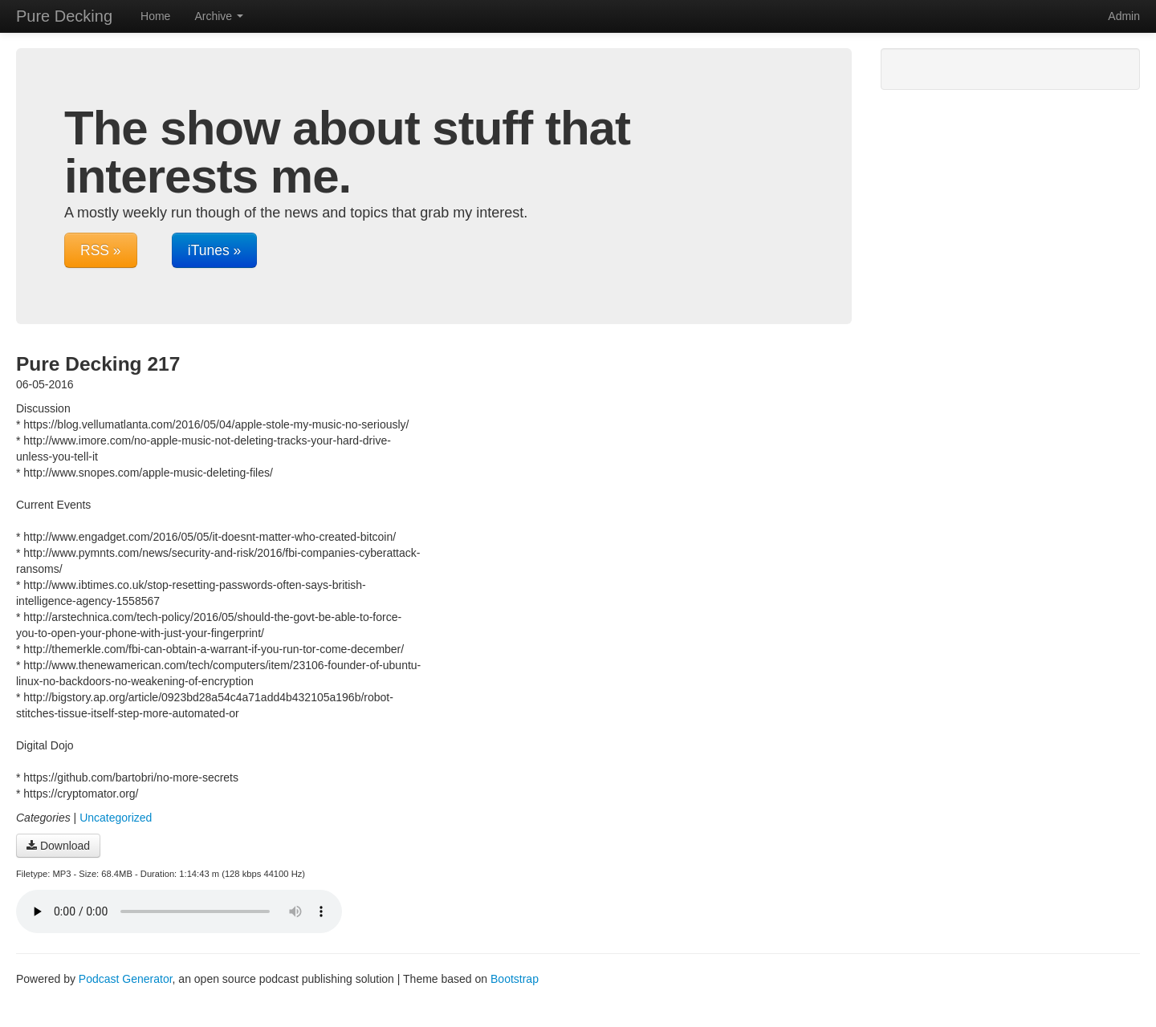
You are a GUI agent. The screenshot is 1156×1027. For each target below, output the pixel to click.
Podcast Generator (126, 978)
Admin (1124, 16)
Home (155, 16)
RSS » (100, 250)
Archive (218, 16)
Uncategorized (115, 817)
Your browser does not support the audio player (179, 911)
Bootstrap (514, 978)
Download (58, 845)
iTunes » (214, 250)
